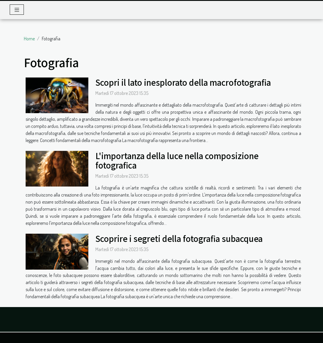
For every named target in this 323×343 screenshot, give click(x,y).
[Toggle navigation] (17, 9)
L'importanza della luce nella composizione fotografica (177, 160)
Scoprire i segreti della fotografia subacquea (179, 238)
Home (29, 39)
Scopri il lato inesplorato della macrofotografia (183, 82)
